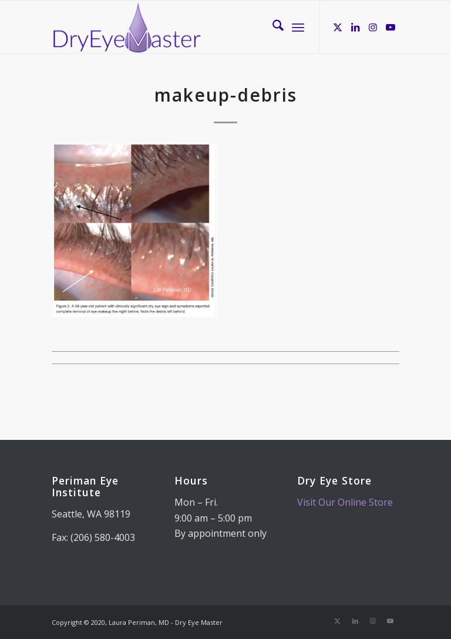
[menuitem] (272, 27)
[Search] (272, 27)
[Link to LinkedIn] (355, 27)
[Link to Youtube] (390, 27)
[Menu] (298, 27)
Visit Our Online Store (345, 502)
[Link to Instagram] (373, 27)
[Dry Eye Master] (127, 27)
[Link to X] (337, 27)
